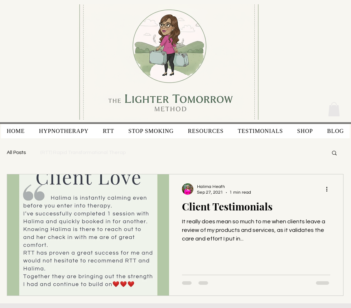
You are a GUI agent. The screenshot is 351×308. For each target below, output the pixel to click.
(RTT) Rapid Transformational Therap (83, 152)
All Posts (16, 152)
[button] (334, 109)
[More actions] (329, 189)
